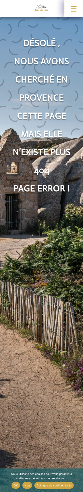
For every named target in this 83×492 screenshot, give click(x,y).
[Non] (77, 480)
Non (27, 485)
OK (16, 485)
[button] (73, 8)
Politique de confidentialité (54, 485)
